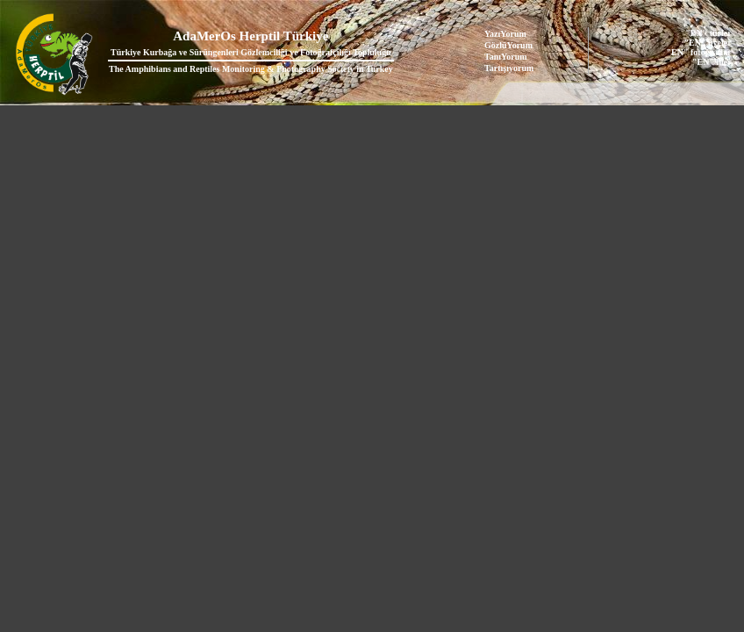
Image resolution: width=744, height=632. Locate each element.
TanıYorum (505, 56)
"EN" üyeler (708, 42)
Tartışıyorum (508, 68)
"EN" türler (708, 33)
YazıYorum (505, 34)
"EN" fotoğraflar (699, 52)
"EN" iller (712, 62)
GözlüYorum (508, 45)
